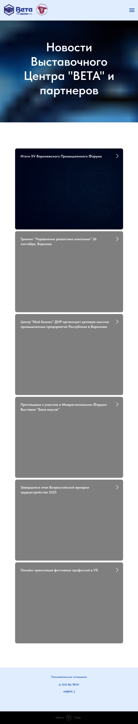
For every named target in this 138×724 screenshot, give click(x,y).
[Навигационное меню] (131, 10)
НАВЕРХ (69, 691)
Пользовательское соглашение (69, 676)
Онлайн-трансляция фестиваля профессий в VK (59, 570)
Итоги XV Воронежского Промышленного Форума (61, 156)
